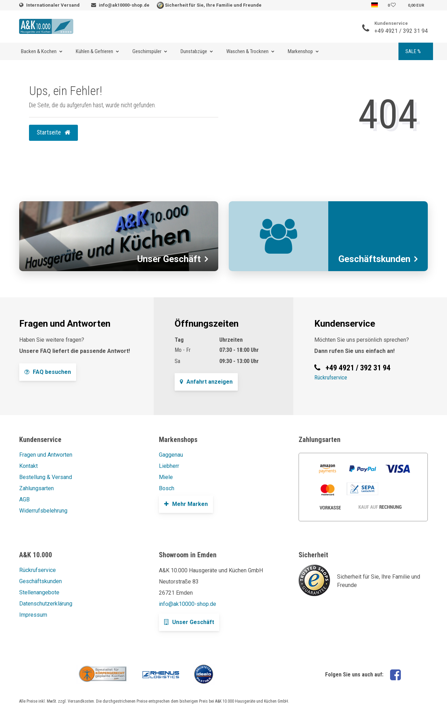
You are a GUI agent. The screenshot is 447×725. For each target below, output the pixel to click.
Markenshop (300, 51)
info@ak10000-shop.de (124, 5)
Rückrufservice (330, 377)
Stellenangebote (39, 592)
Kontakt (28, 466)
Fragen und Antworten (45, 454)
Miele (166, 477)
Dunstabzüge (194, 51)
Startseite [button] (53, 132)
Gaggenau (171, 454)
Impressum (33, 614)
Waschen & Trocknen (247, 51)
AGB (24, 499)
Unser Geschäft (189, 622)
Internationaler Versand (53, 5)
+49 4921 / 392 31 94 (401, 31)
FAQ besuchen (47, 372)
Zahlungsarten (36, 488)
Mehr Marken (186, 504)
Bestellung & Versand (45, 477)
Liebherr (169, 466)
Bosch (166, 488)
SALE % (413, 51)
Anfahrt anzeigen (206, 381)
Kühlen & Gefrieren (94, 51)
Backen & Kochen (39, 51)
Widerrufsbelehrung (43, 510)
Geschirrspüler (146, 51)
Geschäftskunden (40, 581)
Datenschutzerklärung (45, 603)
